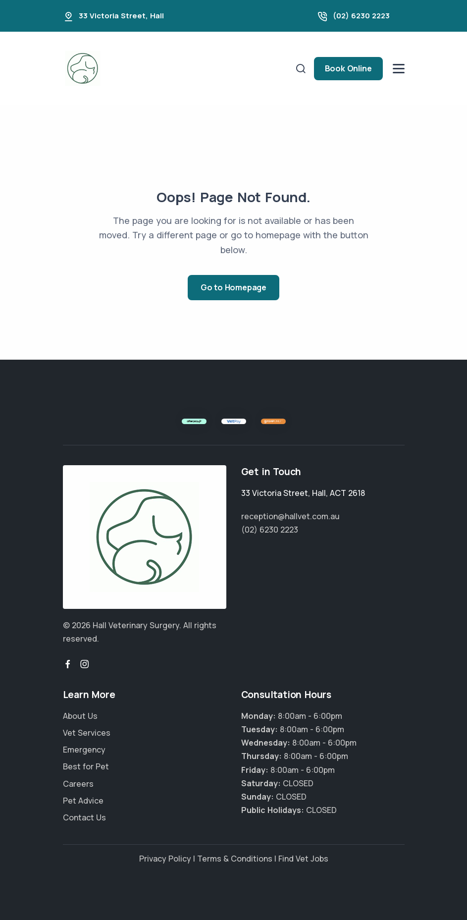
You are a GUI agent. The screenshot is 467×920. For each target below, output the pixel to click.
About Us (80, 715)
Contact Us (84, 817)
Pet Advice (83, 800)
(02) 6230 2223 (361, 15)
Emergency (84, 749)
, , (303, 492)
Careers (78, 783)
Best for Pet (86, 766)
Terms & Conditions (234, 858)
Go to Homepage (233, 287)
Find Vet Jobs (303, 858)
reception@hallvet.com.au (290, 516)
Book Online (348, 68)
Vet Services (86, 732)
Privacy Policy (165, 858)
